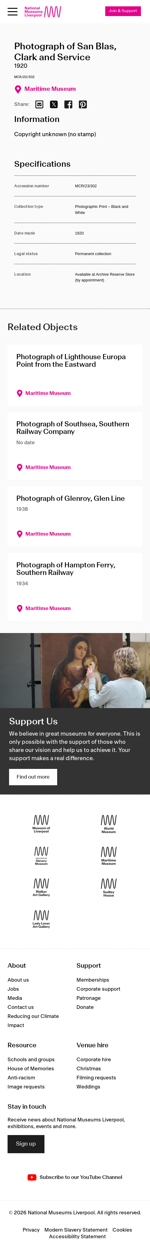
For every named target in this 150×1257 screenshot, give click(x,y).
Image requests (26, 1087)
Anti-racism (21, 1078)
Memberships (93, 980)
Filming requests (96, 1078)
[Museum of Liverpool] (41, 824)
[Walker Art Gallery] (41, 888)
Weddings (88, 1087)
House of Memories (31, 1069)
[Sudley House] (108, 888)
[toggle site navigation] (13, 12)
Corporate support (98, 989)
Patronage (89, 998)
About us (18, 980)
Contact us (21, 1007)
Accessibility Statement (77, 1236)
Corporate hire (94, 1059)
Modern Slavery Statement (76, 1230)
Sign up (26, 1144)
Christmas (89, 1069)
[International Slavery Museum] (41, 856)
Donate (85, 1007)
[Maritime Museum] (108, 856)
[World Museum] (108, 824)
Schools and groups (31, 1059)
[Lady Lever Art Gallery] (41, 919)
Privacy (31, 1230)
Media (15, 998)
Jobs (13, 989)
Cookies (122, 1230)
